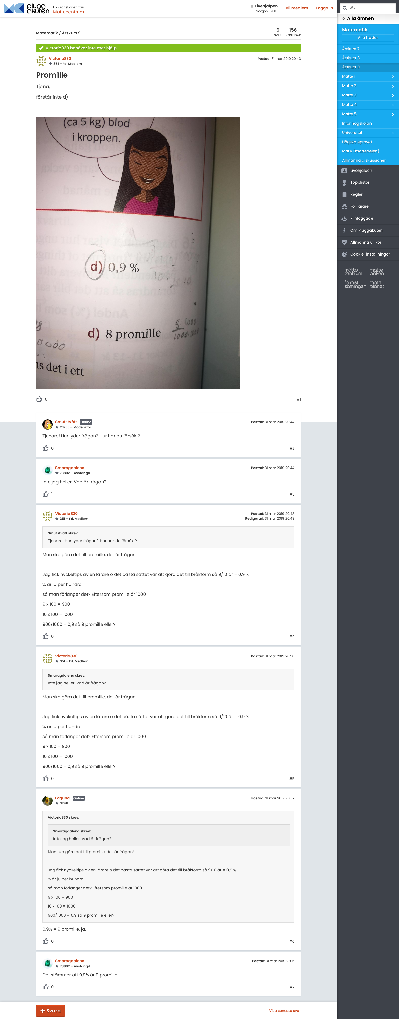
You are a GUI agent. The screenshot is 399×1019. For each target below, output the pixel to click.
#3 (292, 494)
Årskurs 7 (350, 49)
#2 (292, 448)
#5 (291, 779)
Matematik (47, 33)
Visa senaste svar (285, 1010)
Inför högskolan (357, 123)
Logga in (324, 8)
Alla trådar (368, 37)
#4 (291, 636)
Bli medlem (297, 8)
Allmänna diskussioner (364, 160)
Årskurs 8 (351, 58)
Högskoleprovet (357, 142)
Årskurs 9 (71, 33)
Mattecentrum (68, 12)
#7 (292, 987)
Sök (344, 8)
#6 (291, 941)
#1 (299, 399)
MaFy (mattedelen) (360, 151)
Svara (53, 1010)
